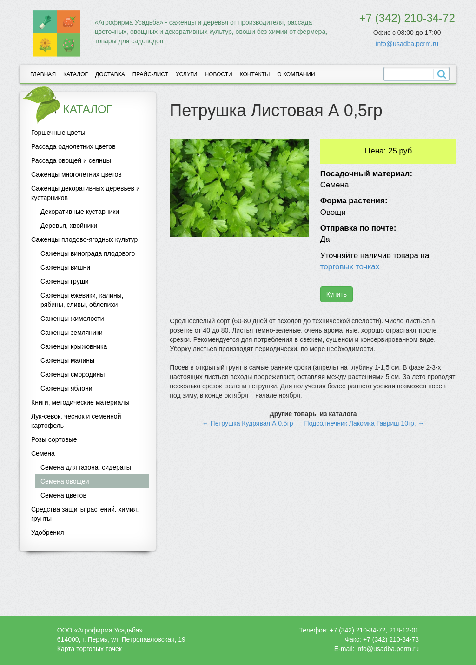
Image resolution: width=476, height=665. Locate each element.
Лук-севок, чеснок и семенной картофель (76, 420)
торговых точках (350, 266)
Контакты (255, 74)
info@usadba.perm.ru (407, 43)
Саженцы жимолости (72, 318)
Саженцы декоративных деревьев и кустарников (85, 193)
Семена (43, 453)
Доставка (110, 74)
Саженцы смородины (72, 374)
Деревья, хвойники (68, 225)
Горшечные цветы (58, 132)
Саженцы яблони (66, 388)
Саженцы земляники (71, 332)
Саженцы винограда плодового (87, 253)
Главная (43, 74)
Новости (218, 74)
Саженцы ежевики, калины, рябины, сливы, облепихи (82, 300)
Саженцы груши (64, 281)
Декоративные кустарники (79, 211)
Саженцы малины (67, 360)
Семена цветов (63, 495)
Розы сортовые (54, 439)
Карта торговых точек (89, 648)
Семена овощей (64, 481)
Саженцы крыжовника (73, 346)
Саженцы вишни (65, 267)
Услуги (187, 74)
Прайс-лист (150, 74)
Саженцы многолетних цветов (76, 174)
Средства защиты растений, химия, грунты (85, 513)
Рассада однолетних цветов (73, 146)
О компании (296, 74)
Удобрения (47, 532)
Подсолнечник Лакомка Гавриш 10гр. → (364, 423)
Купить (336, 294)
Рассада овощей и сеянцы (71, 160)
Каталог (75, 74)
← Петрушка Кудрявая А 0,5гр (247, 423)
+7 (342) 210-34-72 (407, 18)
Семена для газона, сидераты (85, 467)
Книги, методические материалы (80, 402)
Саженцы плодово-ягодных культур (84, 239)
